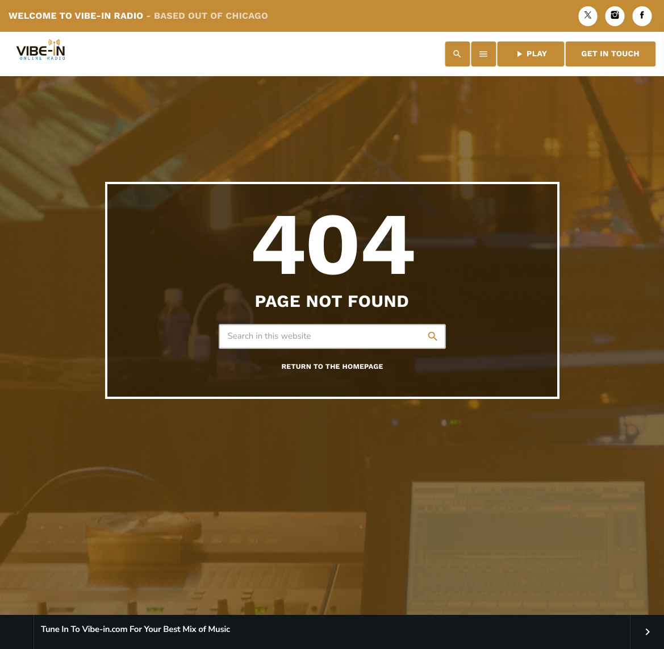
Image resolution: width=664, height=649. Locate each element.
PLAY (530, 54)
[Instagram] (615, 16)
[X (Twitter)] (588, 16)
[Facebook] (642, 16)
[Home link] (43, 54)
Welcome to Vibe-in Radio (138, 15)
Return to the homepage (332, 367)
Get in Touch (610, 54)
